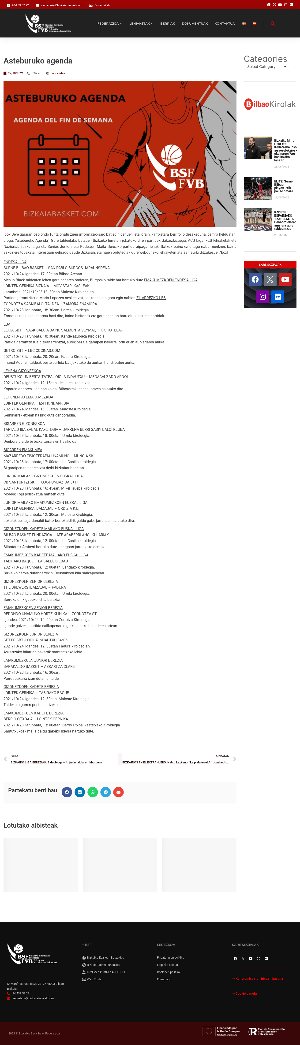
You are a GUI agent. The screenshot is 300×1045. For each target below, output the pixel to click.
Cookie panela (246, 994)
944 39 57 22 (20, 5)
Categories (265, 59)
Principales (57, 73)
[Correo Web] (91, 5)
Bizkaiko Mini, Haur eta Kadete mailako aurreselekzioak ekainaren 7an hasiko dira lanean (285, 150)
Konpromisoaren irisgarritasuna (259, 979)
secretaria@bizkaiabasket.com (61, 5)
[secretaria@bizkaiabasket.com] (37, 5)
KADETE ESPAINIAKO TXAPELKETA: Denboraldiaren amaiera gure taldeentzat (285, 220)
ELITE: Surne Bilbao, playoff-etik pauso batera (283, 186)
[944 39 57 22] (8, 5)
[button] (67, 792)
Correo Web (102, 5)
